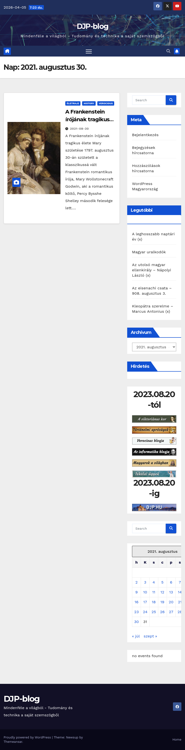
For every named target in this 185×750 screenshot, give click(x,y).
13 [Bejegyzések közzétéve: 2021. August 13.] (171, 592)
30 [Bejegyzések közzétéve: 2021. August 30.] (136, 621)
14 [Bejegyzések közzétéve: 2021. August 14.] (180, 592)
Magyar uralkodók (149, 252)
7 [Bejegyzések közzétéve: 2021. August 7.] (180, 582)
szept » (150, 636)
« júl (136, 636)
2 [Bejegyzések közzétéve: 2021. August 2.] (136, 582)
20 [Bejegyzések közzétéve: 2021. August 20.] (171, 602)
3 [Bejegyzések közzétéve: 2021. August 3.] (145, 582)
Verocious (106, 103)
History (89, 103)
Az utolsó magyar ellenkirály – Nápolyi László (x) (151, 270)
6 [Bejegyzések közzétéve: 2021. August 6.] (171, 582)
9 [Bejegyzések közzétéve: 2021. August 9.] (136, 592)
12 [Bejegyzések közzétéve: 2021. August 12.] (162, 592)
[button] (168, 51)
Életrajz (73, 103)
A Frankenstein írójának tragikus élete (87, 119)
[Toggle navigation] (89, 51)
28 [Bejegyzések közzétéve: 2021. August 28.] (180, 612)
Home (176, 739)
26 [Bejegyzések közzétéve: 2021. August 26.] (162, 612)
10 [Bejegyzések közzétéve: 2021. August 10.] (145, 592)
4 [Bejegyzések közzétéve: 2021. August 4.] (153, 582)
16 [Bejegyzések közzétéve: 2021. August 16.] (137, 602)
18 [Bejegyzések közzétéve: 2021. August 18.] (154, 602)
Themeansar (13, 742)
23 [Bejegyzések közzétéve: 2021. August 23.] (136, 612)
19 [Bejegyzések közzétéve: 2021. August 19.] (162, 602)
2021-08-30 (79, 128)
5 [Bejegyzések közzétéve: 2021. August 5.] (162, 582)
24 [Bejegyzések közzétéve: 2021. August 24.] (145, 612)
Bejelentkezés (145, 135)
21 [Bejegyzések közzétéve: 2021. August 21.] (180, 602)
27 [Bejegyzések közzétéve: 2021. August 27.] (171, 612)
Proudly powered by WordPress (28, 737)
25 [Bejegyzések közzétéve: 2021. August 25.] (154, 612)
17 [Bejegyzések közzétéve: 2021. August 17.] (145, 602)
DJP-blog (92, 26)
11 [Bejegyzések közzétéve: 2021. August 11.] (153, 592)
